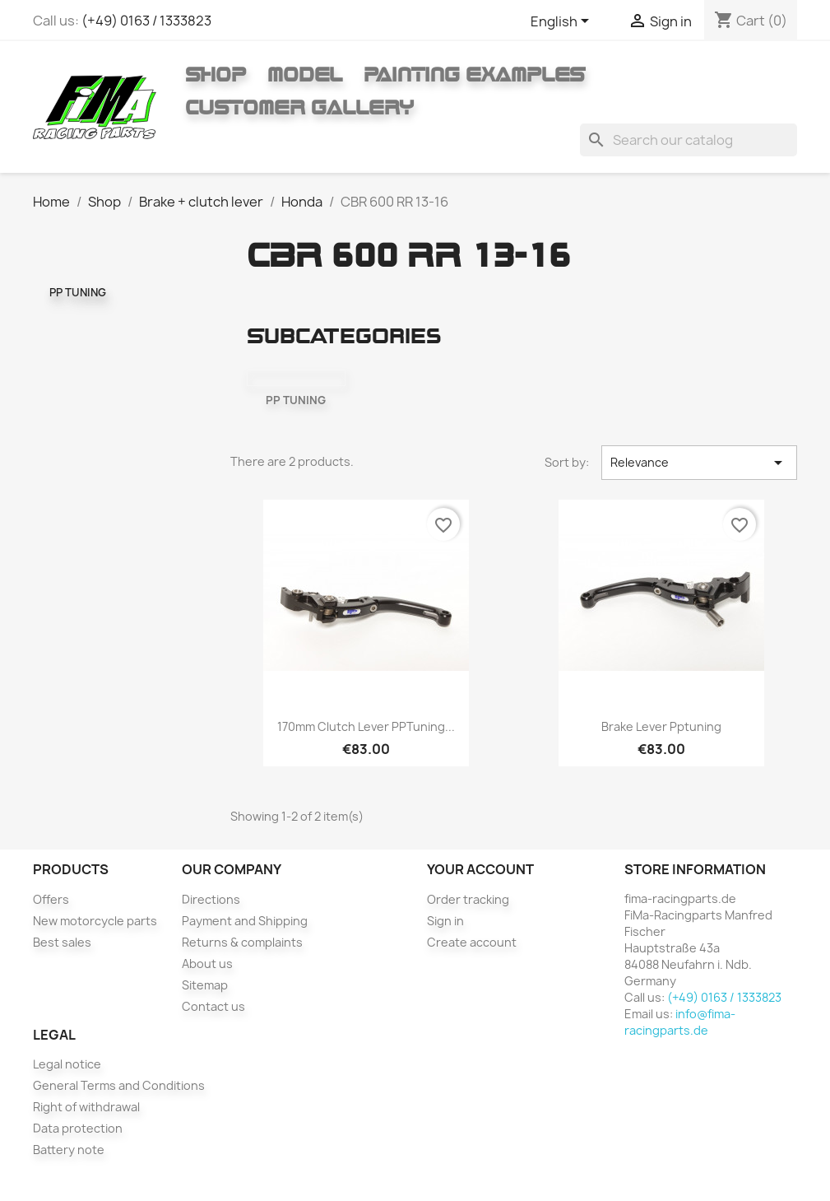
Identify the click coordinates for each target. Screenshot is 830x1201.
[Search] (688, 139)
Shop (215, 74)
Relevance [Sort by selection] (699, 462)
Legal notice (67, 1064)
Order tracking (468, 899)
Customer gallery (299, 107)
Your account (480, 869)
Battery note (68, 1149)
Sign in (445, 921)
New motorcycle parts (95, 921)
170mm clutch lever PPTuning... (366, 726)
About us (207, 963)
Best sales (62, 942)
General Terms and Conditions (119, 1085)
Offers (51, 899)
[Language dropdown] (563, 22)
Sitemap (205, 985)
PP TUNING (77, 292)
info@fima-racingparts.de (679, 1022)
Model (304, 74)
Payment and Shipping (245, 921)
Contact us (213, 1006)
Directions (211, 899)
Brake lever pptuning (661, 726)
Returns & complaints (242, 942)
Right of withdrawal (86, 1107)
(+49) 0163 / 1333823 (146, 21)
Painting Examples (474, 74)
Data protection (78, 1128)
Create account (472, 942)
